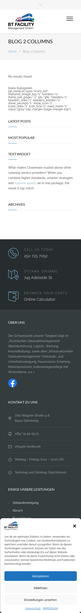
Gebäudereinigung (26, 502)
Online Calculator (39, 299)
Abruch (18, 510)
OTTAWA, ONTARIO (41, 271)
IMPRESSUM (50, 608)
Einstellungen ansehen (40, 600)
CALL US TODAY (38, 249)
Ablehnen (40, 588)
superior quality (25, 183)
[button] (74, 526)
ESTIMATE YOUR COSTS (45, 293)
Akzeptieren (40, 576)
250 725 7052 (36, 256)
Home (12, 51)
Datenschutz (33, 608)
